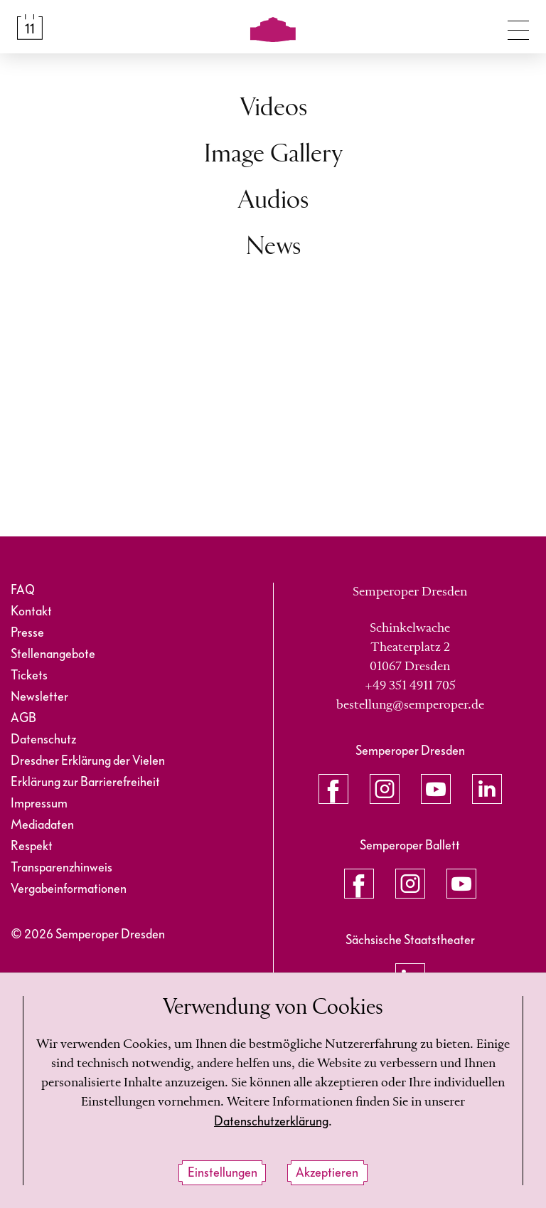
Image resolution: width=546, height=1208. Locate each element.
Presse (27, 633)
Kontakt (31, 611)
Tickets (29, 675)
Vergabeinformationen (69, 889)
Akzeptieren (327, 1173)
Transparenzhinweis (61, 867)
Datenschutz (43, 739)
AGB (23, 718)
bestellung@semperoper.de (410, 705)
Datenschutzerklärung (271, 1121)
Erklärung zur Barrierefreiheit (85, 782)
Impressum (39, 803)
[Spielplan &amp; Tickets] (30, 27)
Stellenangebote (53, 654)
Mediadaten (42, 825)
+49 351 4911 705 (410, 685)
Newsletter (39, 697)
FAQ (23, 590)
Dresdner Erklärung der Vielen (88, 761)
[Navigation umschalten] (518, 27)
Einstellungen (222, 1173)
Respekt (32, 846)
